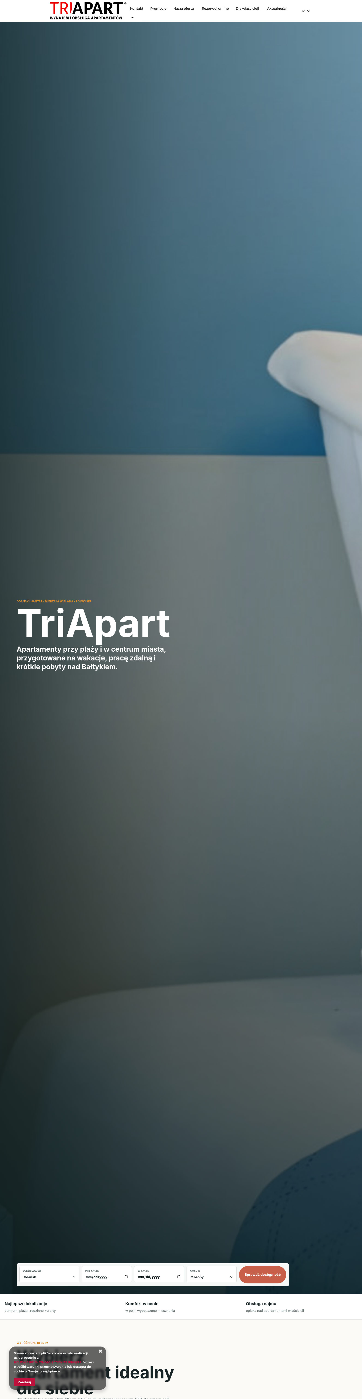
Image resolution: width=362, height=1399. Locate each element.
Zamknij (24, 1382)
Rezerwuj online (222, 11)
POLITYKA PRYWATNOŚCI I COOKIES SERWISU (50, 1362)
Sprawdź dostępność (262, 1274)
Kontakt (144, 11)
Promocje (166, 11)
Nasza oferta (191, 11)
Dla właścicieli (254, 11)
